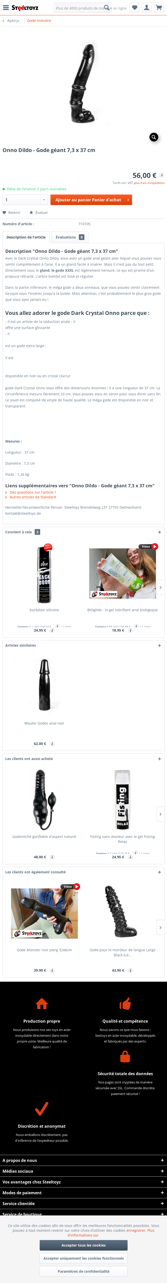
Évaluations (70, 237)
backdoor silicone (44, 609)
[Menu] (7, 8)
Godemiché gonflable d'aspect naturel (44, 836)
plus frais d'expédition (149, 183)
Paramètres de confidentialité (83, 1271)
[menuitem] (7, 8)
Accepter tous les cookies (84, 1245)
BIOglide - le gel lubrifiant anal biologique (122, 609)
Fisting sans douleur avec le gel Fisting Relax (122, 839)
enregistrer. (137, 1230)
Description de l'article (26, 237)
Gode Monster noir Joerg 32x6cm (44, 949)
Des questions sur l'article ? (30, 492)
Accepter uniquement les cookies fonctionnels (83, 1258)
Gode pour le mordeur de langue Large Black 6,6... (122, 952)
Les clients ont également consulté (35, 872)
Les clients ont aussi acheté (29, 758)
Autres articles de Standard (30, 497)
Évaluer (38, 212)
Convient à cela (22, 532)
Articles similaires (20, 645)
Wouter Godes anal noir (44, 723)
